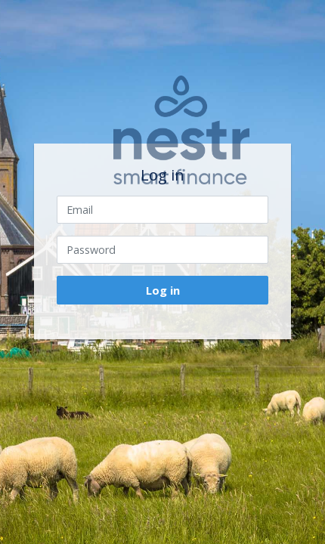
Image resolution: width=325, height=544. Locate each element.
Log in (163, 290)
